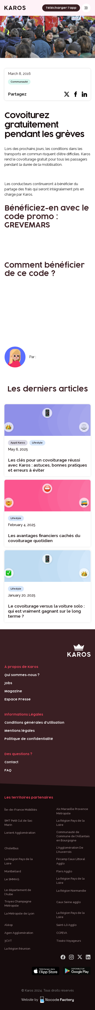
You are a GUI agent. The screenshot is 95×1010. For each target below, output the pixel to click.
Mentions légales (19, 730)
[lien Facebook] (63, 957)
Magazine (13, 691)
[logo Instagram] (71, 957)
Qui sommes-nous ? (22, 675)
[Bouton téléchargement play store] (77, 971)
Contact (11, 762)
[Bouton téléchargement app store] (45, 971)
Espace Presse (17, 699)
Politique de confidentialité (28, 739)
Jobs (8, 683)
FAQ (7, 770)
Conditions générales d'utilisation (34, 722)
